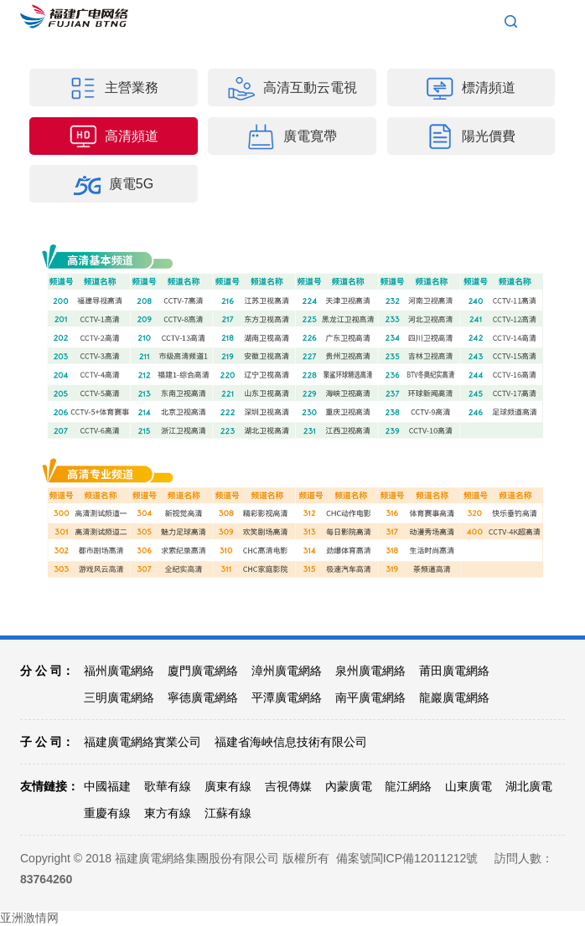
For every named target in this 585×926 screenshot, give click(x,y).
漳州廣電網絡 (286, 670)
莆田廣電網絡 (454, 670)
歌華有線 (167, 786)
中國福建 (107, 786)
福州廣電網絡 (119, 670)
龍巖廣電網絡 (454, 697)
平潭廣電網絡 (286, 697)
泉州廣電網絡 (370, 670)
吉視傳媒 (288, 786)
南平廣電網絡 (370, 697)
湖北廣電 (528, 786)
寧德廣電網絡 (203, 697)
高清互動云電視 (292, 88)
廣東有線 (227, 786)
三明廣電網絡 (119, 697)
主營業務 (114, 88)
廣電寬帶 (292, 136)
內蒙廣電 (348, 786)
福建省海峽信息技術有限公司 (291, 742)
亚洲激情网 (29, 917)
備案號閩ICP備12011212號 (407, 858)
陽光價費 (471, 136)
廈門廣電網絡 (203, 670)
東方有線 (167, 813)
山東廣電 (468, 786)
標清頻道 (471, 88)
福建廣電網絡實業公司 (142, 742)
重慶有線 (107, 813)
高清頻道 (114, 136)
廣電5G (113, 185)
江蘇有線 (227, 813)
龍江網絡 (408, 786)
